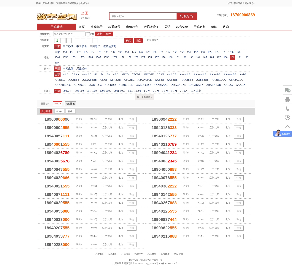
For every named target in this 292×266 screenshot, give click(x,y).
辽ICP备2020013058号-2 (168, 263)
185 (205, 57)
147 (148, 52)
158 (203, 52)
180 (170, 57)
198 (246, 57)
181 (177, 57)
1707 (98, 57)
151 (161, 52)
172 (129, 57)
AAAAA (87, 74)
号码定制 (200, 26)
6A (96, 74)
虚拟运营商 (151, 26)
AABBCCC (95, 85)
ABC (115, 74)
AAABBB (74, 79)
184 (198, 57)
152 (168, 52)
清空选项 (70, 103)
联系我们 (112, 253)
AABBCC (60, 79)
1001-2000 (105, 90)
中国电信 (95, 46)
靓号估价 (182, 26)
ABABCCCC (236, 79)
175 (143, 57)
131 (72, 52)
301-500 (79, 90)
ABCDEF (148, 74)
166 (223, 52)
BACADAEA (196, 85)
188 (226, 57)
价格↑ (59, 111)
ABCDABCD (145, 79)
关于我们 (99, 253)
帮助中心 (178, 253)
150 (154, 52)
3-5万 (165, 90)
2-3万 (156, 90)
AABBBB (172, 79)
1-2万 (147, 90)
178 (164, 57)
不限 (57, 68)
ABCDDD (110, 85)
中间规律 (68, 68)
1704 (73, 57)
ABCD (125, 74)
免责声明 (138, 253)
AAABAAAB (161, 85)
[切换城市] (85, 18)
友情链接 (165, 253)
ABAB (103, 79)
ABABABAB (213, 85)
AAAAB (171, 74)
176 (150, 57)
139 (127, 52)
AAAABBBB (89, 79)
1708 (106, 57)
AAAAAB (185, 74)
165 (216, 52)
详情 (131, 119)
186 (212, 57)
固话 (167, 26)
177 (157, 57)
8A (108, 74)
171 (122, 57)
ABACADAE (178, 85)
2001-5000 (119, 90)
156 (189, 52)
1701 (239, 52)
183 (191, 57)
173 (136, 57)
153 (175, 52)
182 (184, 57)
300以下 (67, 90)
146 (141, 52)
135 (99, 52)
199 (57, 62)
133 (86, 52)
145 (134, 52)
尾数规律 (81, 68)
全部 (57, 46)
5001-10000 (134, 90)
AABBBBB (202, 79)
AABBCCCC (219, 79)
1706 (90, 57)
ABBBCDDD (126, 85)
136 (106, 52)
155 (182, 52)
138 (120, 52)
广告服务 (125, 253)
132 (79, 52)
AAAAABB (229, 74)
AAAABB (214, 74)
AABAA (228, 85)
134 (92, 52)
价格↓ (71, 111)
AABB (243, 74)
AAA (66, 74)
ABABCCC (80, 85)
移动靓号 (97, 26)
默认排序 (46, 111)
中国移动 (68, 46)
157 (196, 52)
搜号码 (186, 16)
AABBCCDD (143, 85)
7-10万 (184, 90)
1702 (57, 57)
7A (102, 74)
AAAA (75, 74)
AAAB (160, 74)
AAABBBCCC (63, 85)
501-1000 (92, 90)
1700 (231, 52)
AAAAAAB (199, 74)
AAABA (240, 85)
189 (232, 57)
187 (219, 57)
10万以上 (196, 90)
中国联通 (81, 46)
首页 (82, 26)
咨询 (226, 26)
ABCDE (135, 74)
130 (65, 52)
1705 (82, 57)
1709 (114, 57)
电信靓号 (132, 26)
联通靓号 (114, 26)
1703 (65, 57)
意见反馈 (151, 253)
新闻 (214, 26)
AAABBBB (187, 79)
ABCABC (129, 79)
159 (210, 52)
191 (239, 57)
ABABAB (115, 79)
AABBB (159, 79)
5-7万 (174, 90)
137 (113, 52)
